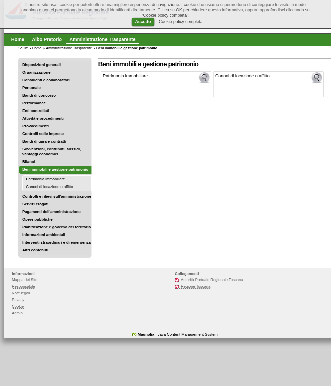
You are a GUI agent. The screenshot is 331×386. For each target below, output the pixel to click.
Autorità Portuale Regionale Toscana (212, 280)
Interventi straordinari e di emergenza (56, 242)
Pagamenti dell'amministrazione (51, 212)
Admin (17, 313)
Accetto (143, 21)
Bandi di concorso (39, 95)
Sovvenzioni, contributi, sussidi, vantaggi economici (51, 151)
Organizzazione (36, 72)
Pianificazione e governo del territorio (56, 227)
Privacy (18, 300)
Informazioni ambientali (43, 235)
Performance (34, 103)
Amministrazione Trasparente (69, 48)
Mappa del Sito (25, 280)
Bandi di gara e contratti (44, 141)
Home (37, 48)
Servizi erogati (35, 204)
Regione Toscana (196, 286)
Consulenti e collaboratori (46, 80)
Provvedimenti (35, 126)
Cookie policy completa (181, 21)
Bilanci (28, 162)
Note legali (21, 293)
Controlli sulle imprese (43, 134)
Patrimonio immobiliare (45, 179)
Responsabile (23, 286)
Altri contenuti (35, 250)
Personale (31, 88)
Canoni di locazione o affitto (49, 187)
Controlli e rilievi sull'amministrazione (56, 196)
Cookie (18, 306)
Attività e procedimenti (43, 118)
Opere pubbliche (37, 219)
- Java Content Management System (178, 334)
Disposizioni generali (41, 65)
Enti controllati (35, 111)
